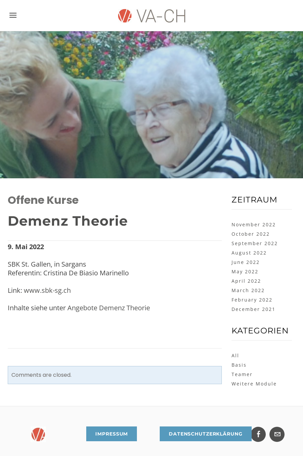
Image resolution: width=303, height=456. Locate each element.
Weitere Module (254, 383)
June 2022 (246, 262)
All (235, 355)
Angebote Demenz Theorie (108, 307)
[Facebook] (258, 434)
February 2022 (252, 300)
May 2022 (245, 271)
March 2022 (248, 290)
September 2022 (255, 243)
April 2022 (246, 281)
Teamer (242, 374)
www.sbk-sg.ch (47, 290)
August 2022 (249, 252)
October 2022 (251, 234)
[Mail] (277, 434)
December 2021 (253, 309)
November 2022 (254, 224)
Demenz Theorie (68, 221)
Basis (239, 365)
